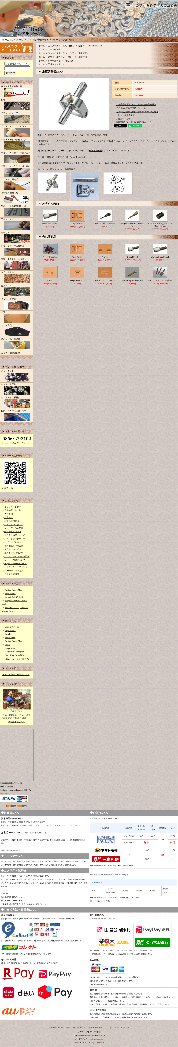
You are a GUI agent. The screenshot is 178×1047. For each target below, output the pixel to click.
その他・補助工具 (16, 197)
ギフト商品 (16, 330)
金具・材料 (16, 290)
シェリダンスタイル (13, 524)
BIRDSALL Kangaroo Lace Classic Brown (160, 224)
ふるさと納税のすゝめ (14, 535)
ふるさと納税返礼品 (10, 353)
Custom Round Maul (14, 590)
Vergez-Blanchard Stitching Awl (132, 224)
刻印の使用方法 (11, 521)
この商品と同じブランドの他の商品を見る (136, 104)
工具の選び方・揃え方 (14, 510)
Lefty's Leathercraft (97, 1043)
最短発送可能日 (11, 574)
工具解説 (8, 517)
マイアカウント (19, 39)
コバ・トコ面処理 (16, 184)
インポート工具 (16, 389)
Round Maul (10, 637)
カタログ (28, 876)
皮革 (16, 317)
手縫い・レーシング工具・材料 (16, 171)
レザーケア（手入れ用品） (16, 251)
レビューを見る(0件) (125, 115)
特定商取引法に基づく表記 (59, 1027)
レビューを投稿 (123, 119)
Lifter (7, 644)
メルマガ (68, 39)
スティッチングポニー (14, 538)
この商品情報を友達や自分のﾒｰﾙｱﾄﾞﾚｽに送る (137, 111)
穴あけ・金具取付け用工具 (16, 211)
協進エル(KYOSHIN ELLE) (90, 46)
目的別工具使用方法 (13, 546)
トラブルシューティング (15, 567)
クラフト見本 (16, 277)
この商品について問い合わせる (131, 108)
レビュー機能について (14, 560)
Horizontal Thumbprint (14, 652)
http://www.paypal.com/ (98, 984)
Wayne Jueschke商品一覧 (15, 563)
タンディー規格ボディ (78, 53)
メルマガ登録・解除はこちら (15, 674)
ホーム (5, 39)
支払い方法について (80, 1027)
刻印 (16, 104)
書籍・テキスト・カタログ (16, 264)
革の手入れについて (13, 553)
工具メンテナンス (16, 224)
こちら (58, 865)
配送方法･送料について (100, 1027)
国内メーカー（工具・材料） (16, 416)
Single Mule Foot (12, 648)
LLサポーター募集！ (14, 570)
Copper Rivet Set (12, 627)
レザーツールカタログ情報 (16, 556)
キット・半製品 (16, 304)
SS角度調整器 (95, 150)
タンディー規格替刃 (77, 57)
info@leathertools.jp (13, 850)
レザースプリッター (13, 542)
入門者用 (8, 514)
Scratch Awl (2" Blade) (14, 597)
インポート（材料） (16, 402)
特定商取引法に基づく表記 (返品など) (133, 122)
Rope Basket (10, 593)
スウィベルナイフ (16, 118)
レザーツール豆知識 (13, 528)
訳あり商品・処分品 (16, 344)
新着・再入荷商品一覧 (16, 91)
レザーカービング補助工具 (16, 144)
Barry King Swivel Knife (15, 655)
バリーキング (16, 376)
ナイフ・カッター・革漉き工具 (16, 158)
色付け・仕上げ (16, 237)
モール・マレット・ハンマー (16, 131)
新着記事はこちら (16, 721)
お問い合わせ (37, 39)
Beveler (8, 634)
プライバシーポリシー (120, 1027)
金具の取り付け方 (12, 531)
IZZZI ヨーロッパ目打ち (17, 659)
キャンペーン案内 (12, 507)
